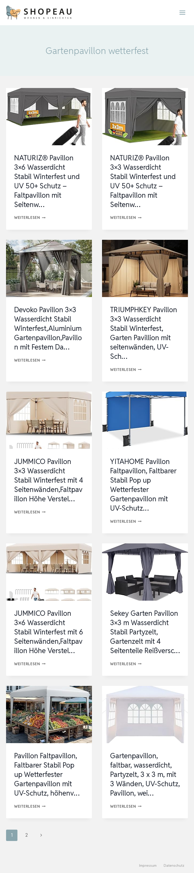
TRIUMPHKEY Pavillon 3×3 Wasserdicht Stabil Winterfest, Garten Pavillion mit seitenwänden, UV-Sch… (144, 331)
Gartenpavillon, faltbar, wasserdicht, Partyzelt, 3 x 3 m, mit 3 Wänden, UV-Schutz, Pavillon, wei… (144, 780)
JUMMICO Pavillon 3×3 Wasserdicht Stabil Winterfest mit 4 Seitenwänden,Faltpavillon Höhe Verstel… (48, 478)
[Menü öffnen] (182, 12)
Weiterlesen (30, 216)
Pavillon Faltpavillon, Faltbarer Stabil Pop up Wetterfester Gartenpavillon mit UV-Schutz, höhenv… (47, 780)
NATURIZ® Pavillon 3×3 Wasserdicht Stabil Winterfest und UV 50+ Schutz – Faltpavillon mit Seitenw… (143, 180)
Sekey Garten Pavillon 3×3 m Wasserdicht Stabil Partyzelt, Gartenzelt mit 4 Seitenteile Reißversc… (144, 633)
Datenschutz (174, 865)
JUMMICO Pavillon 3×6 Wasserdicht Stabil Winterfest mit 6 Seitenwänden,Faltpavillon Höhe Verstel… (48, 629)
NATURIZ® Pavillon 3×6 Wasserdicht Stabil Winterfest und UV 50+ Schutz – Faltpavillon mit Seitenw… (47, 180)
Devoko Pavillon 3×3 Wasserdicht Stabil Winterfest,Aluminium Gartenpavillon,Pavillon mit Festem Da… (48, 327)
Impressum (148, 865)
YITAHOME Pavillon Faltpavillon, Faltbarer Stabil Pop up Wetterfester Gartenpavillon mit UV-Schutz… (144, 482)
